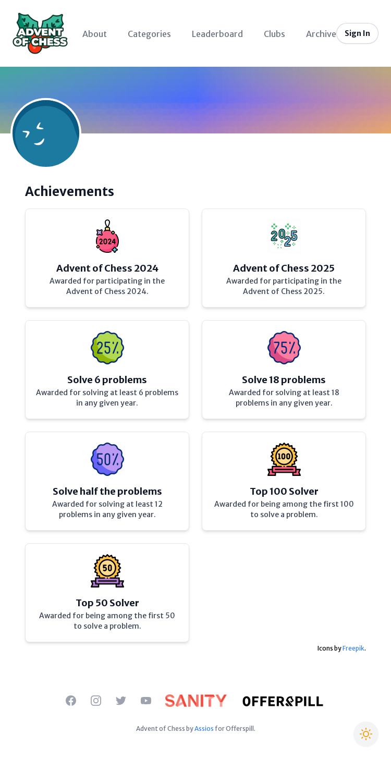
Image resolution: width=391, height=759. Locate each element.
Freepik (353, 648)
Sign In (357, 33)
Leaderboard (217, 34)
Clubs (274, 34)
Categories (149, 34)
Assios (204, 728)
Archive (321, 34)
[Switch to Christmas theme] (365, 733)
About (94, 34)
